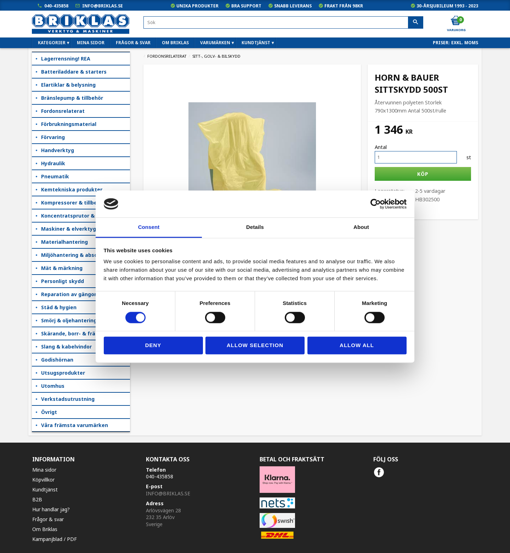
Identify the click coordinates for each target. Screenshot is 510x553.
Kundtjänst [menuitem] (256, 43)
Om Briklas (44, 529)
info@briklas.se (102, 6)
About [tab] (361, 227)
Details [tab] (255, 227)
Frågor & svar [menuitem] (133, 43)
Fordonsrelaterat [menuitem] (63, 111)
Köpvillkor (43, 479)
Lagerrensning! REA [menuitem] (65, 58)
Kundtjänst (45, 489)
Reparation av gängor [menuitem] (68, 294)
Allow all (357, 345)
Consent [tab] (149, 227)
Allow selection (255, 345)
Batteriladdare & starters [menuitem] (74, 71)
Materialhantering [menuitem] (64, 241)
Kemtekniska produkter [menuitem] (71, 189)
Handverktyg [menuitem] (57, 150)
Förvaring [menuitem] (53, 137)
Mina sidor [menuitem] (90, 43)
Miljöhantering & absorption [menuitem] (77, 255)
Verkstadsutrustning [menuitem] (68, 399)
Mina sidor (44, 469)
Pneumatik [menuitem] (55, 176)
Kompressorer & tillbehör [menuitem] (73, 202)
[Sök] (415, 23)
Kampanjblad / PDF (54, 539)
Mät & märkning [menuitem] (62, 268)
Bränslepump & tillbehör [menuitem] (72, 97)
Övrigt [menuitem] (49, 412)
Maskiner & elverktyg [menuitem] (68, 228)
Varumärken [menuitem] (215, 43)
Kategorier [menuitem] (52, 43)
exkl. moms (464, 43)
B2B (37, 499)
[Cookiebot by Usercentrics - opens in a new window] (376, 203)
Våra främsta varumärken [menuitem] (74, 425)
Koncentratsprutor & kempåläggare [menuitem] (85, 215)
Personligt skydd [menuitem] (62, 281)
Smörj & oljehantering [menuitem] (69, 320)
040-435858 (56, 6)
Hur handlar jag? (51, 509)
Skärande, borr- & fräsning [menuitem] (75, 333)
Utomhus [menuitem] (52, 385)
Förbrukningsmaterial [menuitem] (68, 124)
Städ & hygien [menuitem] (58, 307)
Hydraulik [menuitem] (53, 163)
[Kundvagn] (456, 21)
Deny (153, 345)
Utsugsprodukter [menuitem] (63, 372)
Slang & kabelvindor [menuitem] (66, 346)
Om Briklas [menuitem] (175, 43)
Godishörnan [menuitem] (57, 359)
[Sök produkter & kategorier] (283, 22)
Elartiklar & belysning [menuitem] (68, 84)
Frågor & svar (48, 519)
